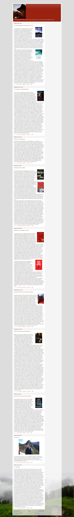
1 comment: (28, 84)
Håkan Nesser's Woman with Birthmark (22, 331)
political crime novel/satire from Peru (21, 230)
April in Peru (16, 437)
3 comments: (28, 462)
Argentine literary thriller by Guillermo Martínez (23, 292)
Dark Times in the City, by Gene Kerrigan (22, 396)
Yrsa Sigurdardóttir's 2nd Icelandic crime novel (23, 25)
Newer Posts (17, 511)
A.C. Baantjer (17, 467)
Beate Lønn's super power (19, 139)
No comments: (28, 134)
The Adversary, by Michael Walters (21, 89)
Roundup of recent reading (19, 167)
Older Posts (41, 511)
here (17, 130)
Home (29, 511)
